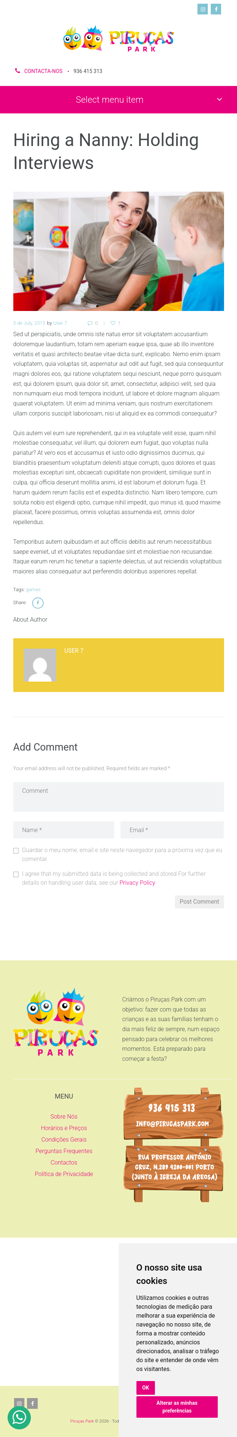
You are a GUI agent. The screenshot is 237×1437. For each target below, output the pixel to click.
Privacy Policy (137, 882)
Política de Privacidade (64, 1174)
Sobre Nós (63, 1116)
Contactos (64, 1162)
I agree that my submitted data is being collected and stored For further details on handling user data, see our (114, 878)
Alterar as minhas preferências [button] (176, 1407)
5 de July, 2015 (29, 323)
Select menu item (109, 100)
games (33, 589)
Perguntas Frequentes (63, 1151)
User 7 (60, 323)
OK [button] (145, 1388)
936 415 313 (88, 71)
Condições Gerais (64, 1139)
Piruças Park (82, 1421)
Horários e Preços (64, 1128)
